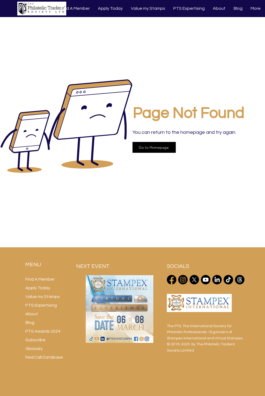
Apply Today (37, 288)
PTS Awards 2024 (42, 331)
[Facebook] (171, 279)
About (31, 314)
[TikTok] (228, 279)
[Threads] (239, 279)
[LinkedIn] (217, 279)
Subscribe (35, 340)
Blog (29, 322)
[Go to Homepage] (154, 147)
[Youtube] (205, 279)
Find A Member (40, 279)
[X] (194, 279)
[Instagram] (183, 279)
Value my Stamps (42, 296)
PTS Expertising (41, 305)
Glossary (34, 348)
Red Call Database (44, 357)
